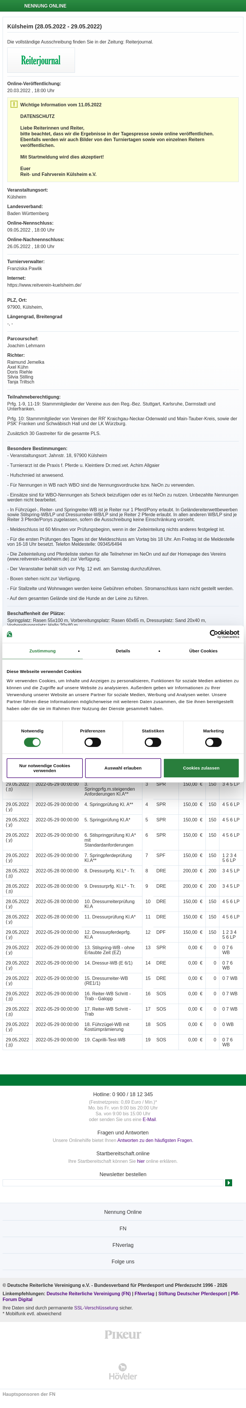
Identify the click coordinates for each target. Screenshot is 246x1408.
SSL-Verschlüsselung (96, 1307)
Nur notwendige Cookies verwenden (44, 768)
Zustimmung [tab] (43, 650)
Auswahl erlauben (123, 767)
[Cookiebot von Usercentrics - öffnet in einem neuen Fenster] (214, 634)
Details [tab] (123, 650)
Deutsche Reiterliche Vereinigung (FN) (89, 1293)
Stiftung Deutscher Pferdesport (192, 1293)
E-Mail (149, 1119)
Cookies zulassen (201, 767)
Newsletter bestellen (123, 1174)
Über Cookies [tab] (203, 650)
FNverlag (145, 1293)
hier (141, 1161)
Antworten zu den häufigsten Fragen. (155, 1140)
